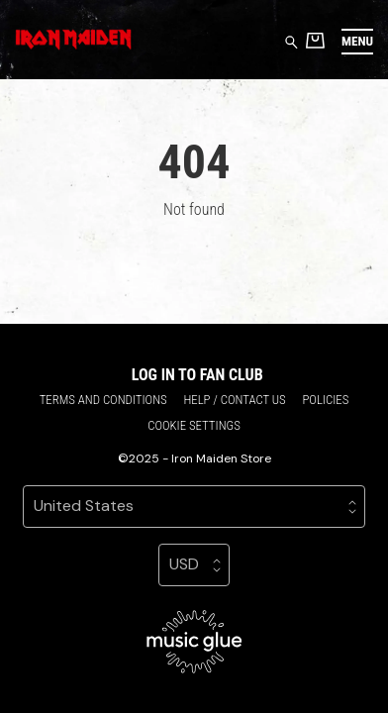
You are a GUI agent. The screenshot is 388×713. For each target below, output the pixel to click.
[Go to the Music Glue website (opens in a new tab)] (194, 641)
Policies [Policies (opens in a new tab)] (325, 399)
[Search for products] (291, 41)
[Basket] (315, 40)
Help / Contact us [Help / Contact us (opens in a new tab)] (234, 399)
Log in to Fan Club (197, 374)
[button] (357, 41)
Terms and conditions (103, 399)
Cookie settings (194, 425)
